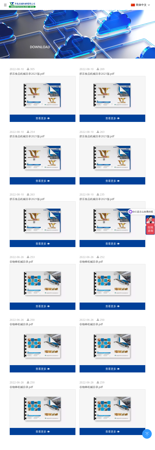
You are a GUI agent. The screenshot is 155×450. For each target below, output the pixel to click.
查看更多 (43, 118)
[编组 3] (77, 34)
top (147, 433)
